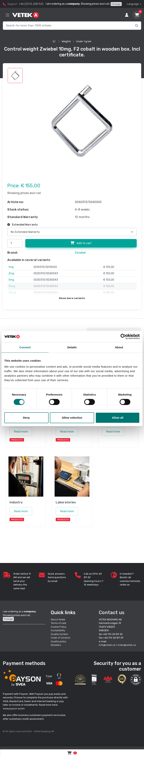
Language (133, 4)
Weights (66, 41)
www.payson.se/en (14, 708)
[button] (135, 679)
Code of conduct (60, 637)
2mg (11, 273)
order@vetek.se (127, 645)
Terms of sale (58, 623)
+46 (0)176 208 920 (31, 4)
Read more (21, 431)
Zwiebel (80, 252)
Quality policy (58, 641)
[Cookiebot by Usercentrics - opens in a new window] (123, 336)
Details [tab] (72, 347)
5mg (11, 279)
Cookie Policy (58, 626)
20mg (12, 292)
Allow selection (72, 417)
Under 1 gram (83, 41)
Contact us (111, 612)
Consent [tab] (25, 347)
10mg (11, 286)
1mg (11, 267)
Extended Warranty (22, 224)
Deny (26, 417)
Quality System (59, 634)
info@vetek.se (107, 645)
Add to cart (81, 243)
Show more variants (72, 298)
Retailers (56, 645)
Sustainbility (58, 630)
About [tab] (119, 347)
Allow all (117, 417)
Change (116, 4)
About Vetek (58, 619)
